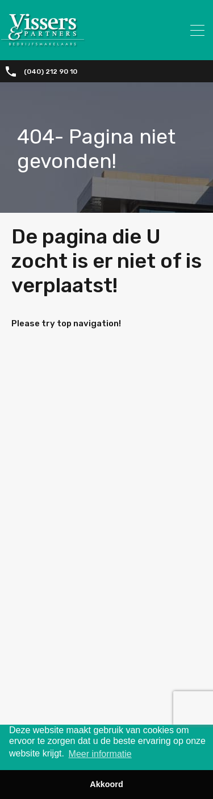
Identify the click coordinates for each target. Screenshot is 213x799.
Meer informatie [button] (100, 754)
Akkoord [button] (106, 784)
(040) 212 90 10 (50, 71)
